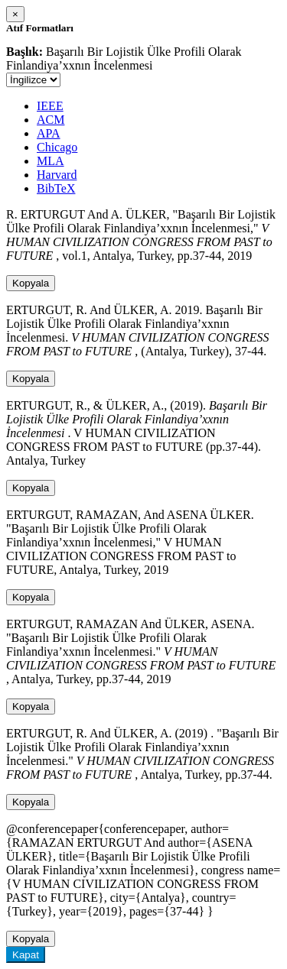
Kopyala (30, 283)
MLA (50, 160)
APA (48, 133)
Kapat (25, 955)
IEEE (50, 105)
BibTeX (56, 188)
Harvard (57, 174)
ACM (50, 119)
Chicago (57, 147)
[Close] (15, 14)
